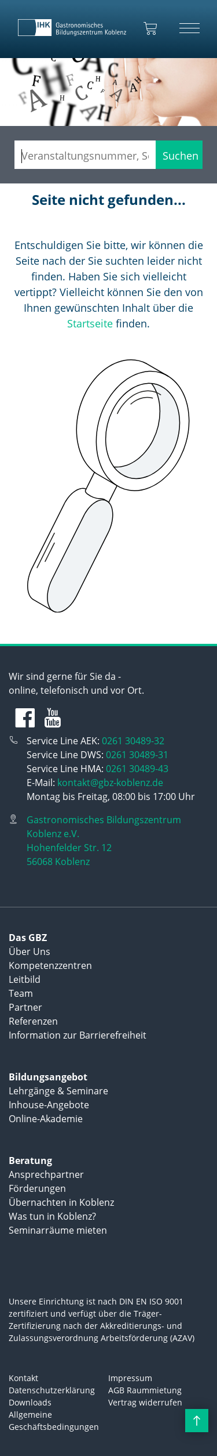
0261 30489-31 (137, 754)
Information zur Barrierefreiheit (77, 1035)
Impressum (130, 1377)
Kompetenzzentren (50, 965)
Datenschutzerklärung (52, 1390)
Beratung (30, 1160)
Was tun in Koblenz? (52, 1216)
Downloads (30, 1402)
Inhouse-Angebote (49, 1104)
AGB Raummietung (145, 1390)
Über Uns (29, 951)
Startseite (90, 323)
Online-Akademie (46, 1118)
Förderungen (37, 1188)
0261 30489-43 (137, 768)
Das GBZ (28, 937)
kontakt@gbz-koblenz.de (110, 782)
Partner (25, 1007)
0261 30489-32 (133, 740)
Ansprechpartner (46, 1174)
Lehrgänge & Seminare (58, 1090)
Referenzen (33, 1021)
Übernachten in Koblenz (61, 1202)
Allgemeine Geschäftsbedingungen (54, 1420)
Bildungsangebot (48, 1077)
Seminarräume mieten (58, 1230)
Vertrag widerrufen (145, 1402)
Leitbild (25, 979)
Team (21, 993)
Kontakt (23, 1377)
